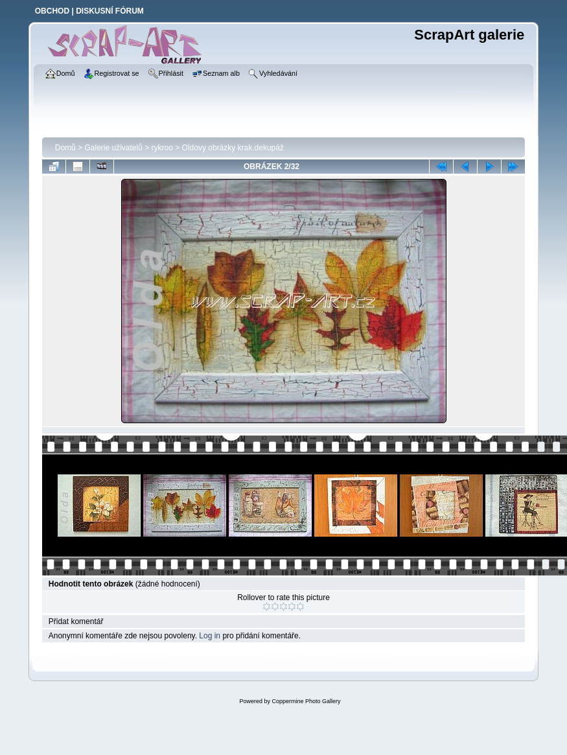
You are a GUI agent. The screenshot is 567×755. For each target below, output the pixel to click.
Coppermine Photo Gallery (306, 701)
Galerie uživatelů (113, 147)
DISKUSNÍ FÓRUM (110, 11)
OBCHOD (52, 11)
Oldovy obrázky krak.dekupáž (233, 147)
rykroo (162, 147)
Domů (65, 147)
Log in (209, 635)
